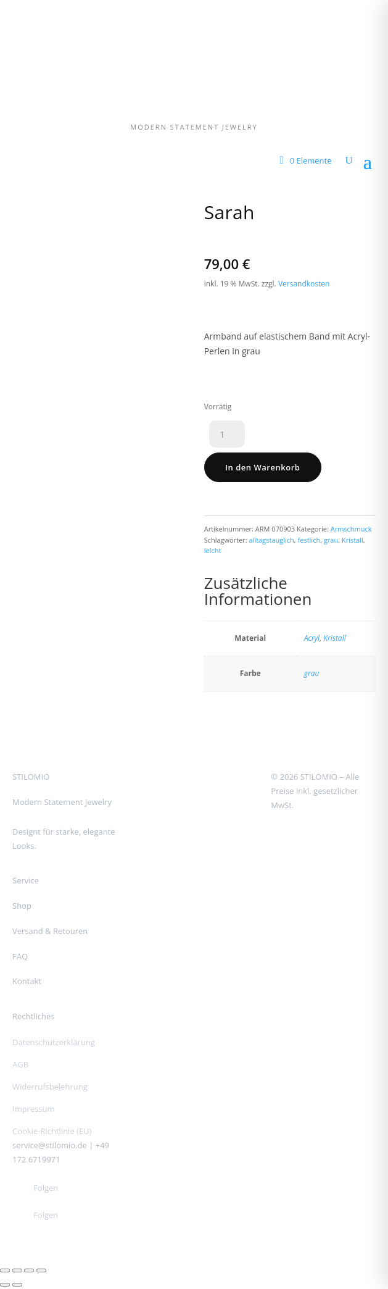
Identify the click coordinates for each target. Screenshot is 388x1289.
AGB (20, 1064)
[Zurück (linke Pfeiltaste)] (5, 1285)
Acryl (312, 638)
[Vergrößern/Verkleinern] (5, 1270)
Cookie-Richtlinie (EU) (51, 1131)
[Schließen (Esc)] (41, 1270)
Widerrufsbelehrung (50, 1086)
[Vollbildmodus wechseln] (17, 1270)
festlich (309, 539)
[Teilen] (29, 1270)
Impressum (33, 1108)
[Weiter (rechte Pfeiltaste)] (17, 1285)
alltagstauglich (271, 539)
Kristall (352, 539)
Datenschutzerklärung (53, 1042)
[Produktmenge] (227, 434)
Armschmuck (351, 528)
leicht (212, 550)
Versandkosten (304, 283)
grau (331, 539)
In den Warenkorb (262, 467)
